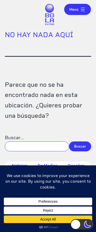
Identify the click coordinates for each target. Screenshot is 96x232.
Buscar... (14, 137)
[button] (82, 224)
